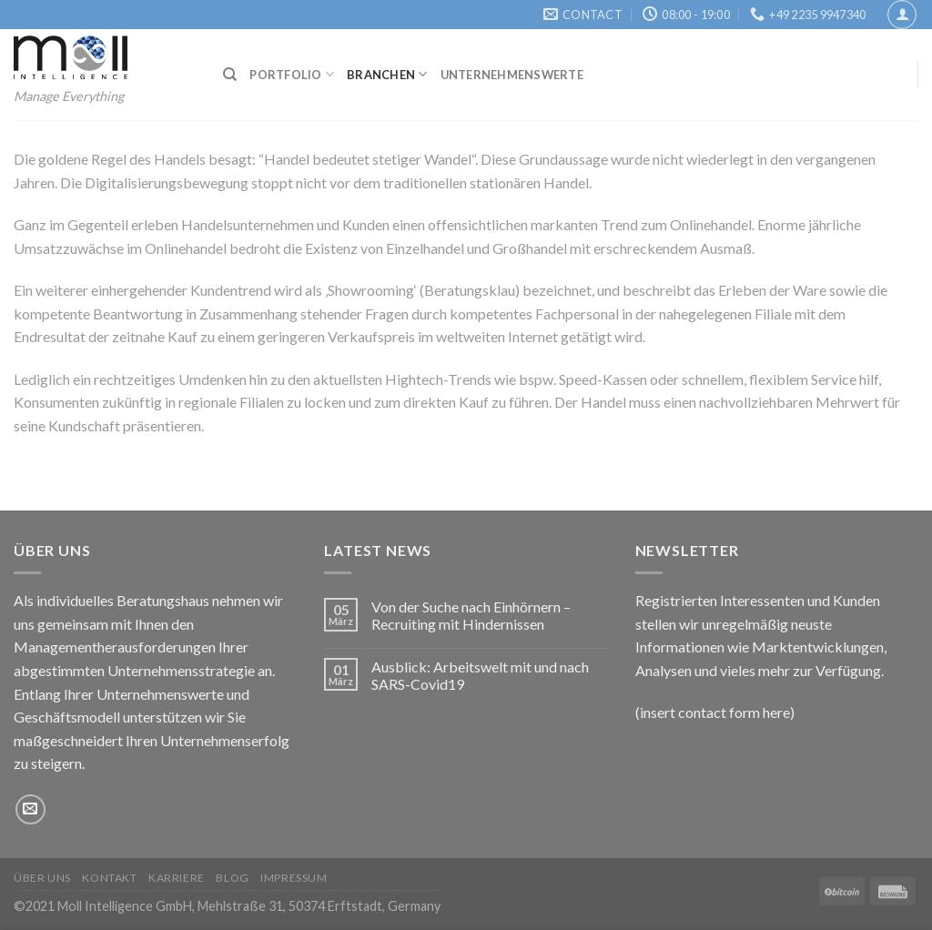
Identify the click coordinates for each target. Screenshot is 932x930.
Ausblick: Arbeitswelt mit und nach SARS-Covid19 (480, 675)
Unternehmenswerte (512, 74)
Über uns (42, 878)
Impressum (294, 878)
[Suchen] (230, 74)
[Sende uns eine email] (30, 809)
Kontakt (109, 878)
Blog (232, 878)
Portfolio (291, 74)
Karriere (176, 878)
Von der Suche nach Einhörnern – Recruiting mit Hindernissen (471, 615)
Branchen (387, 74)
